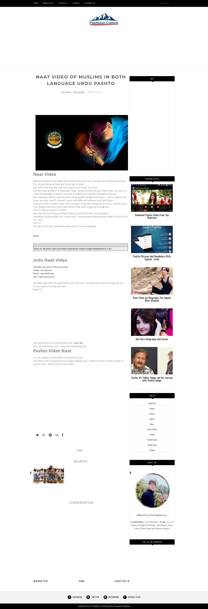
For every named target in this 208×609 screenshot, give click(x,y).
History (152, 413)
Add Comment (94, 92)
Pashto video (152, 444)
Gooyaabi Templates (122, 606)
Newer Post (42, 581)
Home (81, 581)
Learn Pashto (152, 429)
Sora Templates (93, 606)
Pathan (152, 450)
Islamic (80, 450)
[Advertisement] (104, 49)
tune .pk (78, 343)
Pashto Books (152, 439)
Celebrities (152, 403)
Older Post (122, 581)
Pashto (152, 434)
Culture (152, 408)
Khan (152, 424)
